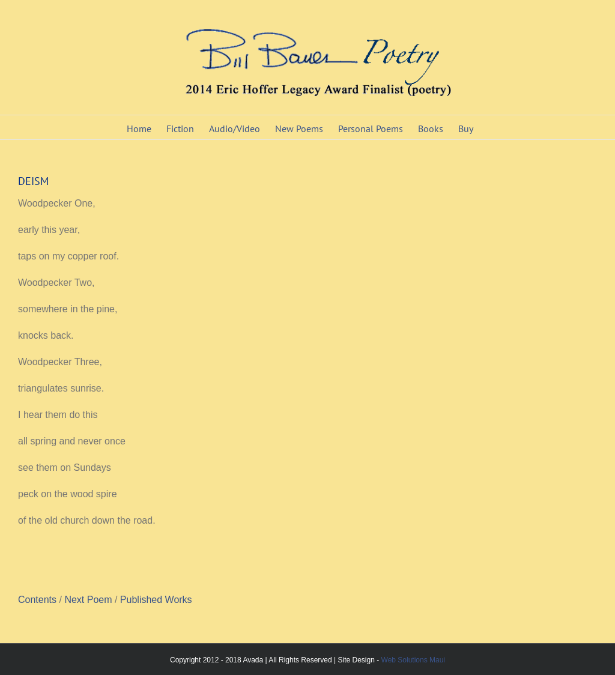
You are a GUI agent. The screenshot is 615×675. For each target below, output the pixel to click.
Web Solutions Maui (413, 660)
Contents (38, 600)
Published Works (156, 600)
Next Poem (89, 600)
